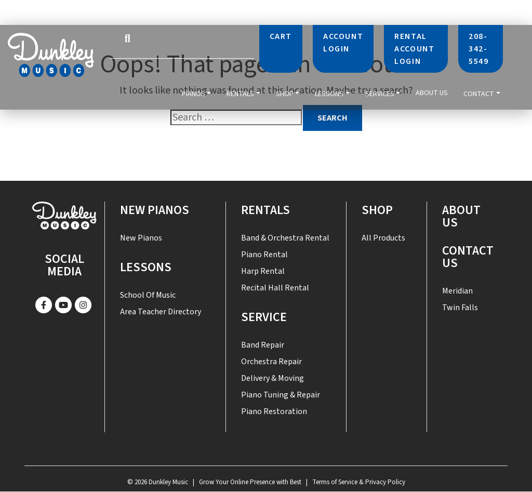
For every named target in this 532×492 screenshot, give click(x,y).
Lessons (329, 93)
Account (343, 43)
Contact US (468, 257)
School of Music (148, 295)
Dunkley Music (168, 482)
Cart (281, 36)
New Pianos (154, 210)
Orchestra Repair (271, 361)
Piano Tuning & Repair (280, 395)
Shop (285, 93)
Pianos (193, 93)
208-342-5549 (478, 49)
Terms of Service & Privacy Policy (358, 482)
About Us (432, 93)
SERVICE (264, 317)
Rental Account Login (414, 49)
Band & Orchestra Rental (285, 238)
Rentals (240, 93)
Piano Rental (264, 254)
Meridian (457, 291)
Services (379, 93)
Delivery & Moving (272, 378)
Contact (478, 93)
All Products (383, 238)
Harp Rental (263, 271)
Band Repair (262, 345)
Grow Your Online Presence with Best (250, 482)
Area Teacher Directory (160, 311)
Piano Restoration (274, 411)
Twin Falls (460, 307)
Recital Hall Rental (275, 288)
